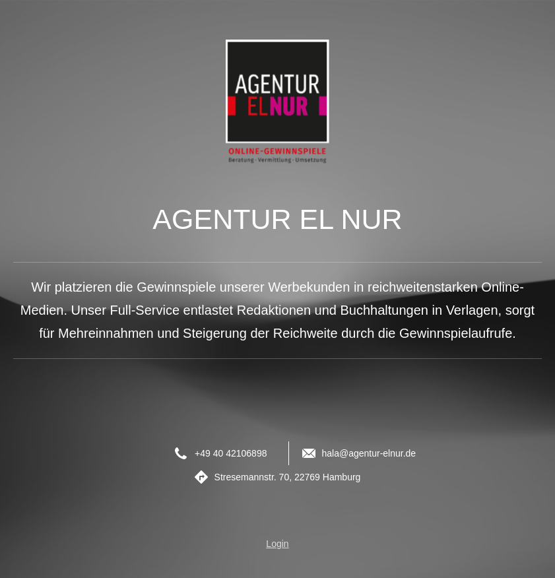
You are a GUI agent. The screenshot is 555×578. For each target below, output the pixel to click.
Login (277, 543)
